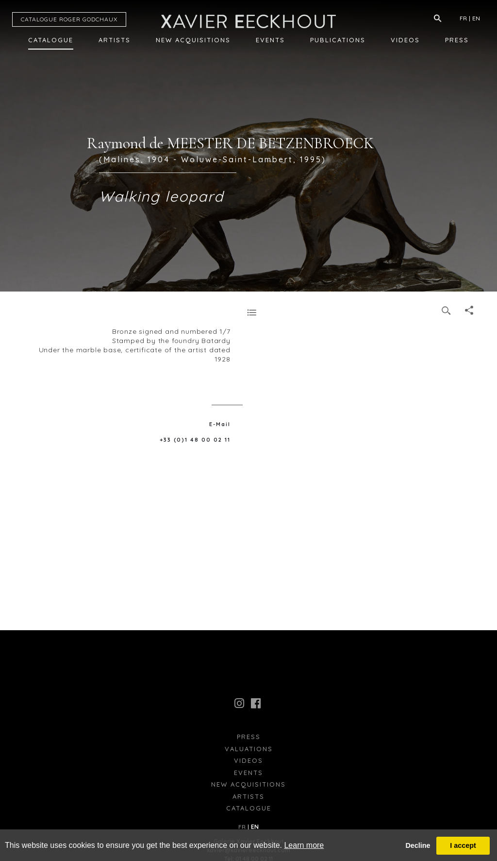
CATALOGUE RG (69, 19)
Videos (405, 40)
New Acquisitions (193, 40)
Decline (417, 845)
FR (463, 18)
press (249, 736)
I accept (463, 845)
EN (476, 18)
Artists (115, 40)
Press (457, 40)
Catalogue (50, 40)
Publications (337, 40)
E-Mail (220, 424)
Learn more (304, 845)
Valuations (249, 749)
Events (270, 40)
